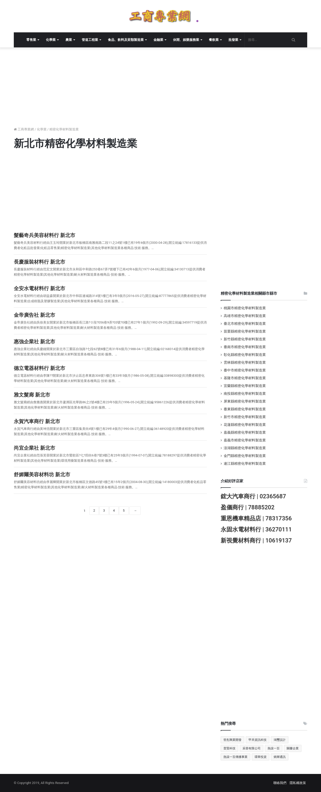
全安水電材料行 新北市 (39, 288)
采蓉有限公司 (252, 748)
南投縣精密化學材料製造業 (245, 393)
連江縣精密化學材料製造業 (245, 463)
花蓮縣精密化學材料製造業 (245, 425)
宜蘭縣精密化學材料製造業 (245, 386)
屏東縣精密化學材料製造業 (245, 401)
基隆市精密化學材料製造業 (245, 378)
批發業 (233, 40)
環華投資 (261, 757)
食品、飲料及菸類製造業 (126, 40)
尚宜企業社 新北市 (34, 448)
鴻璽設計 (280, 740)
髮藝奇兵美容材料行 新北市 (44, 235)
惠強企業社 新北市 (34, 342)
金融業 (158, 40)
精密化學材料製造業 (64, 129)
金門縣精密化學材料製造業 (245, 456)
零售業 (31, 40)
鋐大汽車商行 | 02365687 (253, 496)
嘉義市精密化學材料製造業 (245, 440)
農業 (68, 40)
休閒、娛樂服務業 (186, 40)
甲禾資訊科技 (258, 740)
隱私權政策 (298, 783)
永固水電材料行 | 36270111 (256, 529)
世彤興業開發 (232, 740)
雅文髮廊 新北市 (32, 395)
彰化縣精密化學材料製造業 (245, 355)
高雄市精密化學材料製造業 (245, 316)
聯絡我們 (279, 783)
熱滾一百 (274, 748)
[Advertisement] (164, 90)
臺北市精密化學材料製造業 (245, 324)
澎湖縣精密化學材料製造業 (245, 448)
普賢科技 (229, 748)
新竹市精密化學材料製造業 (245, 417)
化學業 (51, 40)
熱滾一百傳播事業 (235, 757)
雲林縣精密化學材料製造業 (245, 362)
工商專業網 (24, 129)
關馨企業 (293, 748)
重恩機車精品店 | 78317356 (256, 518)
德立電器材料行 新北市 (39, 368)
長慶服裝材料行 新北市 (39, 262)
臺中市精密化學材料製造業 (245, 370)
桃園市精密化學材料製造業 (245, 308)
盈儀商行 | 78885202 (247, 507)
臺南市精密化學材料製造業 (245, 347)
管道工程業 (90, 40)
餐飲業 (214, 40)
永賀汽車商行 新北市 (37, 421)
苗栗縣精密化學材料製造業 (245, 331)
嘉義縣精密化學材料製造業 (245, 432)
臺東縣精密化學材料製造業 (245, 409)
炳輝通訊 (280, 757)
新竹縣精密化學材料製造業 (245, 339)
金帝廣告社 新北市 (34, 315)
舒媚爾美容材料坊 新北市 (42, 474)
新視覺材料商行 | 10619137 (256, 540)
